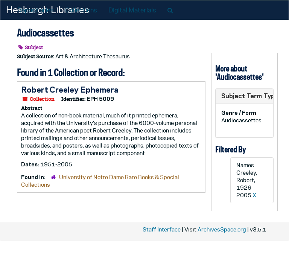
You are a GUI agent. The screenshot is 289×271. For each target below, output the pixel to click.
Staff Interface (162, 229)
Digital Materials (132, 10)
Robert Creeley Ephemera (70, 89)
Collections (81, 10)
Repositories (35, 10)
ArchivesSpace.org (222, 229)
